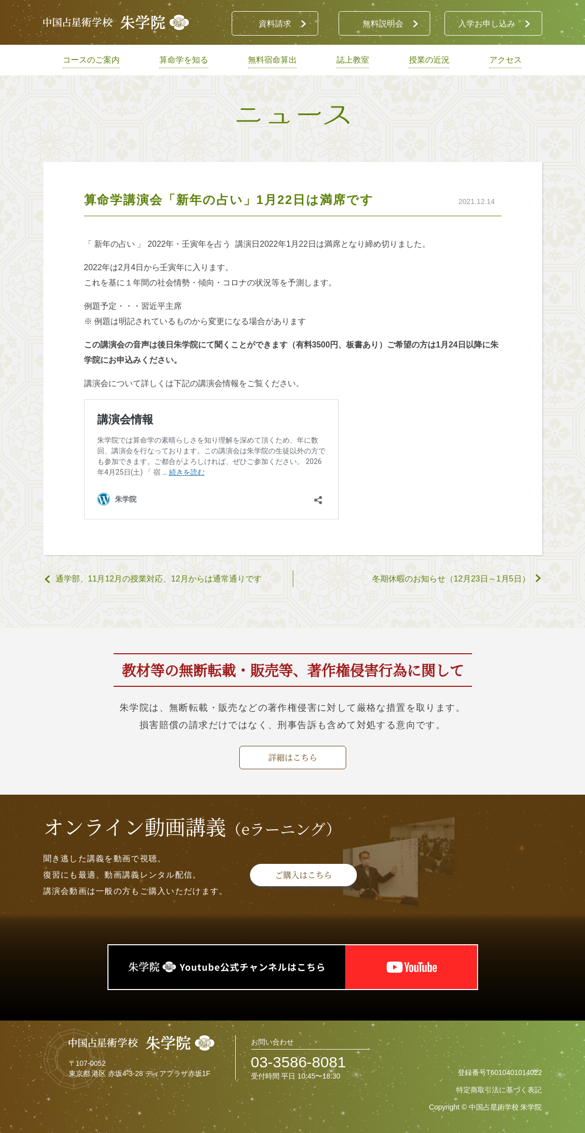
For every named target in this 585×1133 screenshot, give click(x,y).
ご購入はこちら (303, 875)
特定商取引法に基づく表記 (499, 1090)
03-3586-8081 (298, 1062)
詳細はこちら (292, 757)
